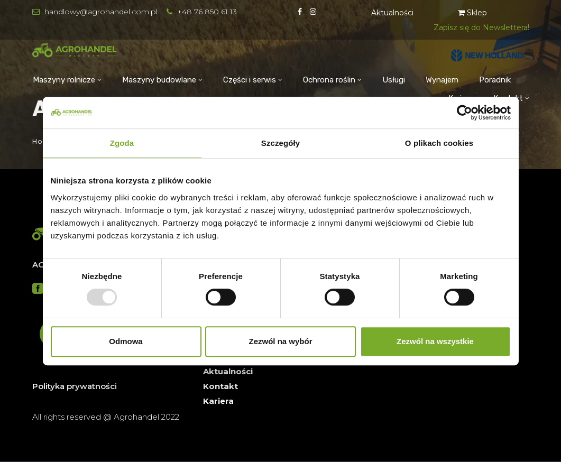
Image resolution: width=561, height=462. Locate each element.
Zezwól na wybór (280, 341)
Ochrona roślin (329, 80)
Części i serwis (249, 80)
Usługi (393, 80)
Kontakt (220, 386)
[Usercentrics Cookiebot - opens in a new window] (464, 113)
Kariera (218, 401)
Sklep (472, 12)
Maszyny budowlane (159, 80)
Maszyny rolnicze (64, 80)
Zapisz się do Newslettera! (481, 27)
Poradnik (495, 80)
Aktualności (392, 12)
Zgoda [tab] (122, 142)
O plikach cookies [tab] (439, 142)
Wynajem (442, 80)
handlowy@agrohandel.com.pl (101, 11)
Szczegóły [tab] (280, 142)
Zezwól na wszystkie (435, 341)
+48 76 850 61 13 (207, 11)
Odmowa (125, 341)
